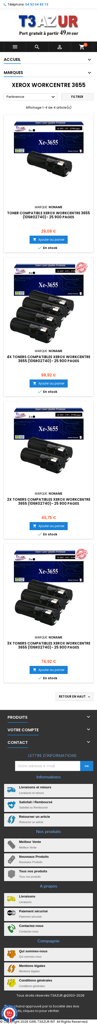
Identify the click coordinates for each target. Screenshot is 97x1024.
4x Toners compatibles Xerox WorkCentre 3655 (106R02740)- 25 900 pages (48, 358)
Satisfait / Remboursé (35, 802)
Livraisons (27, 896)
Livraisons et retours (35, 787)
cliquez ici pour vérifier (41, 1011)
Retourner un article (34, 817)
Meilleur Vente (30, 842)
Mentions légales (32, 966)
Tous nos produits (33, 871)
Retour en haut (75, 696)
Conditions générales (35, 980)
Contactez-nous (31, 926)
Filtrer (77, 97)
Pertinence (31, 97)
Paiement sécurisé (33, 911)
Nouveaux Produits (34, 857)
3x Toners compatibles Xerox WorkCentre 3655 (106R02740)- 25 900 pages (48, 645)
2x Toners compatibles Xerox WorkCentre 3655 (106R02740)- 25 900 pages (48, 501)
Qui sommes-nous (33, 951)
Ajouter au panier (48, 239)
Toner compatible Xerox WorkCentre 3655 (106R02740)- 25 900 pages (48, 215)
